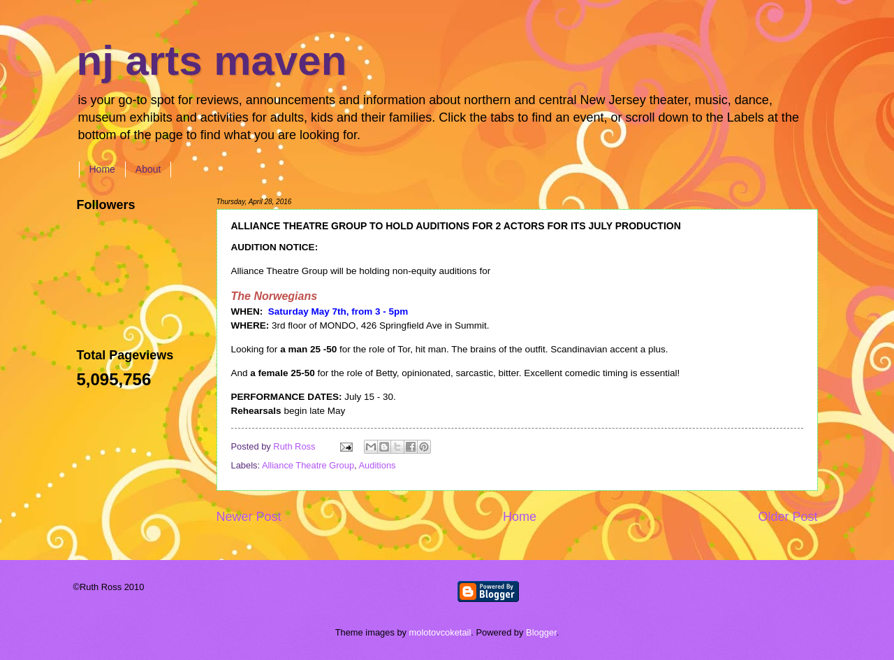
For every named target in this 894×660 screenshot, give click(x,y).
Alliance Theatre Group (308, 465)
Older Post (787, 517)
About (148, 169)
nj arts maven (212, 60)
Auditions (377, 465)
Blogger (541, 632)
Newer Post (249, 517)
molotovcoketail (440, 632)
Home (102, 169)
